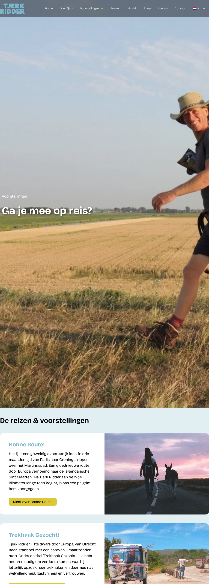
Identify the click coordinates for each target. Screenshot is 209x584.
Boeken (115, 8)
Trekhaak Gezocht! (34, 534)
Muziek (132, 8)
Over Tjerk (66, 8)
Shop (147, 8)
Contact (180, 8)
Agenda (163, 8)
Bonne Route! (27, 444)
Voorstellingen (91, 8)
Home (49, 8)
